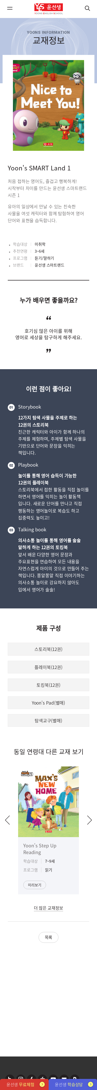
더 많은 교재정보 (48, 908)
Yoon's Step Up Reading (39, 848)
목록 (49, 937)
